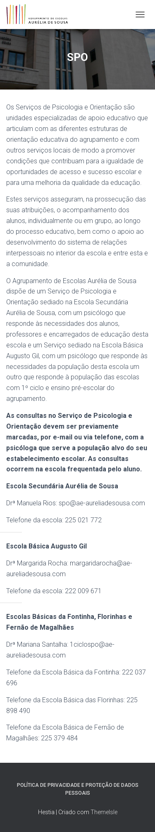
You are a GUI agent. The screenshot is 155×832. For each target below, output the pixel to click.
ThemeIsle (104, 812)
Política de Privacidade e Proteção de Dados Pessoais (77, 789)
